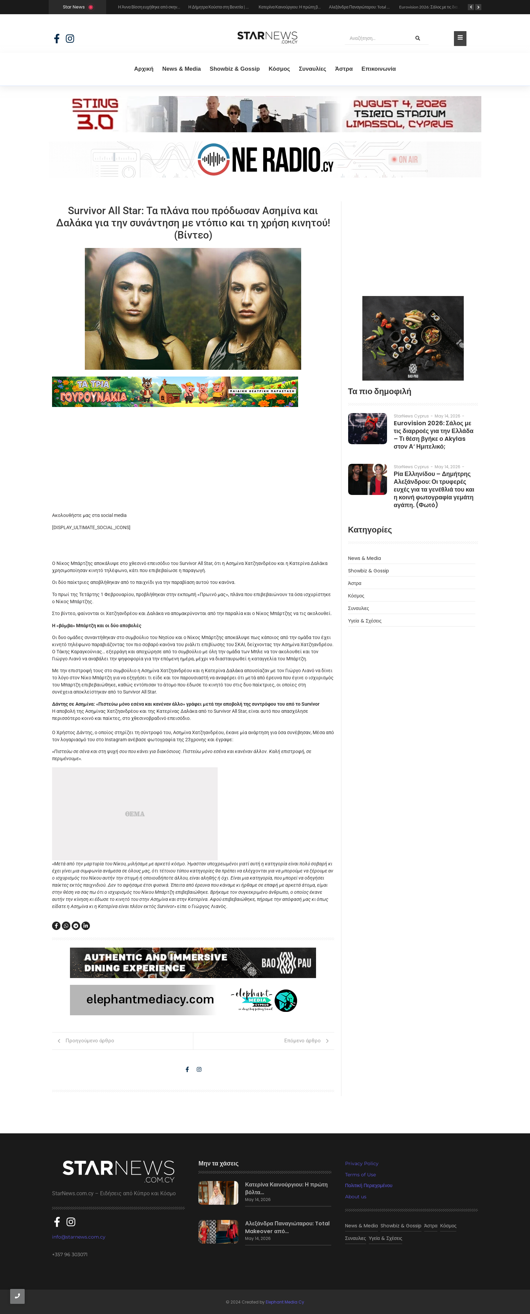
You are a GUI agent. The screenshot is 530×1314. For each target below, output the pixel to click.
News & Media (181, 69)
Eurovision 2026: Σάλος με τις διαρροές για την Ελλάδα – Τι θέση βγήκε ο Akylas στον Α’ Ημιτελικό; (434, 434)
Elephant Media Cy (285, 1301)
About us (355, 1197)
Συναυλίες (312, 69)
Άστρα (344, 69)
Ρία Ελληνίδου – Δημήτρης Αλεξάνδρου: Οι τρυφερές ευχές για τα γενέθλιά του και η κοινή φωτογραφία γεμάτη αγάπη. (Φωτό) (434, 489)
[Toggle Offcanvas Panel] (460, 38)
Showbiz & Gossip (235, 69)
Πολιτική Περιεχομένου (368, 1185)
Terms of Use (360, 1175)
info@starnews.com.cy (78, 1236)
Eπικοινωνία (379, 69)
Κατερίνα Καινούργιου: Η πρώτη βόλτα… (286, 1189)
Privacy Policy (362, 1163)
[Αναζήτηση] (376, 38)
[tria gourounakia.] (193, 392)
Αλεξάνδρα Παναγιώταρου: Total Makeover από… (287, 1228)
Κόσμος (279, 69)
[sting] (265, 130)
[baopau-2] (413, 338)
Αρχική (143, 69)
